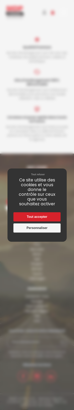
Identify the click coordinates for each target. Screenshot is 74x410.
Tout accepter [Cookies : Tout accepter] (37, 216)
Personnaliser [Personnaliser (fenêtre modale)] (37, 228)
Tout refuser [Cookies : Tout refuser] (38, 174)
